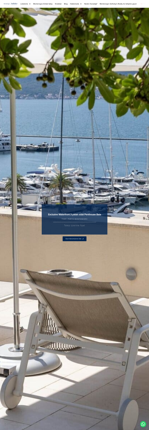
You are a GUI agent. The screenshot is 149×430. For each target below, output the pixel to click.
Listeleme (26, 4)
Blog (66, 4)
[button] (143, 424)
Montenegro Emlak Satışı (43, 4)
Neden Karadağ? (90, 4)
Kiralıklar (58, 4)
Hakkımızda (76, 4)
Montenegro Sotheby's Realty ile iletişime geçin (118, 4)
